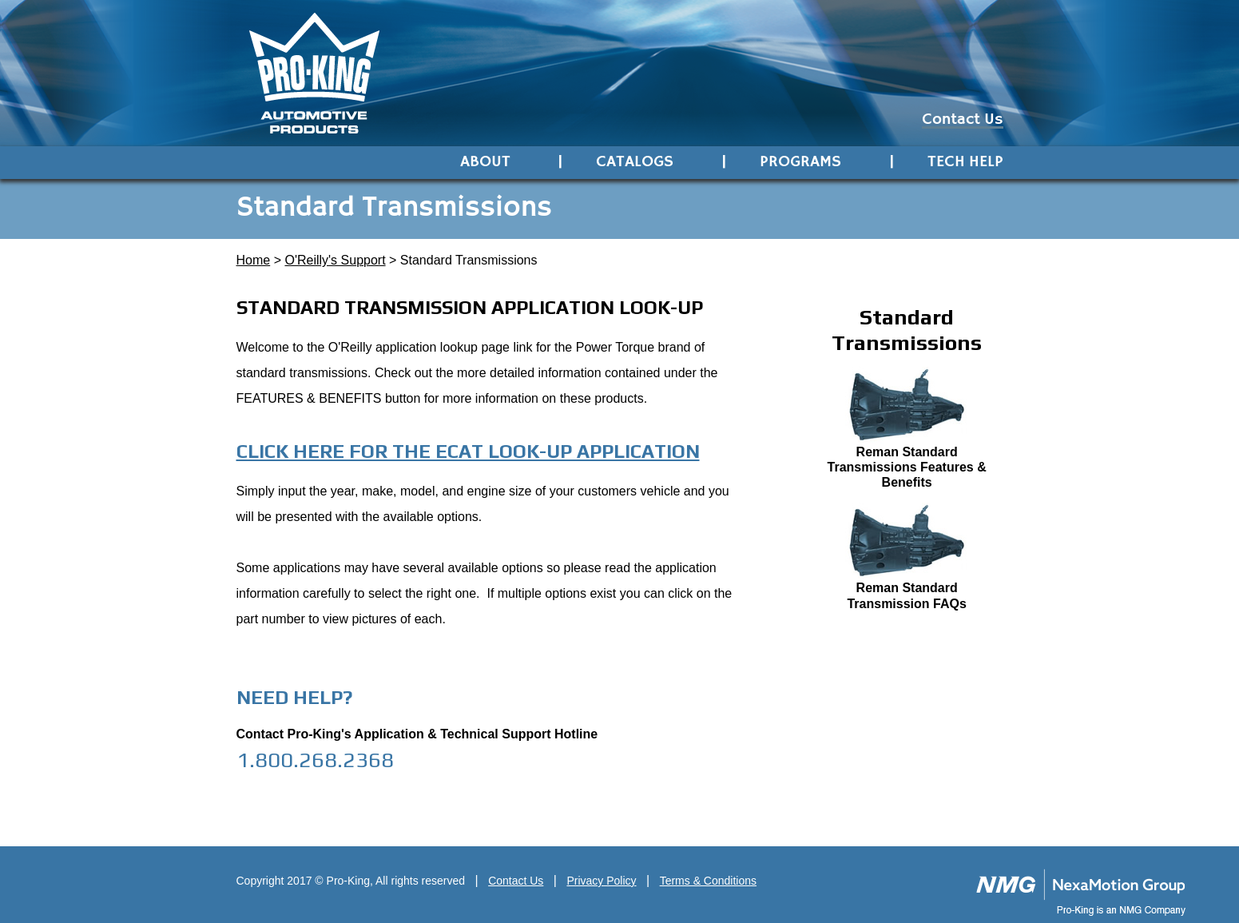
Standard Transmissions (469, 260)
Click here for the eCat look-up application (468, 451)
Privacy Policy (601, 880)
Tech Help (965, 162)
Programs (800, 162)
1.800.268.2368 (315, 759)
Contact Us (962, 121)
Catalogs (634, 162)
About (485, 162)
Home (253, 260)
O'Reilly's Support (334, 260)
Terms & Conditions (708, 880)
